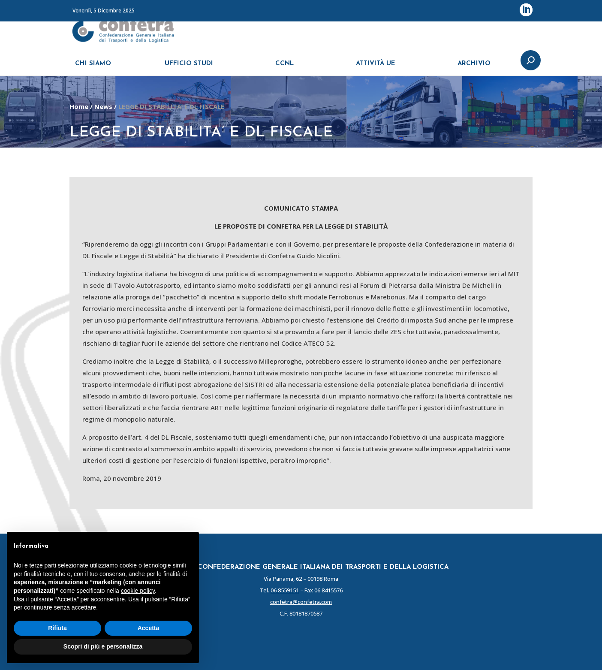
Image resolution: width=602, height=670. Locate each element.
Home (78, 106)
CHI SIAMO (93, 67)
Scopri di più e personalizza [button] (102, 646)
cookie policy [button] (138, 590)
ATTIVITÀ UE (375, 67)
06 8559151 (285, 590)
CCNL (284, 67)
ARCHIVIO (474, 67)
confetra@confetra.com (301, 602)
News (103, 106)
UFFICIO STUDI (189, 67)
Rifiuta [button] (57, 628)
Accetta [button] (149, 628)
